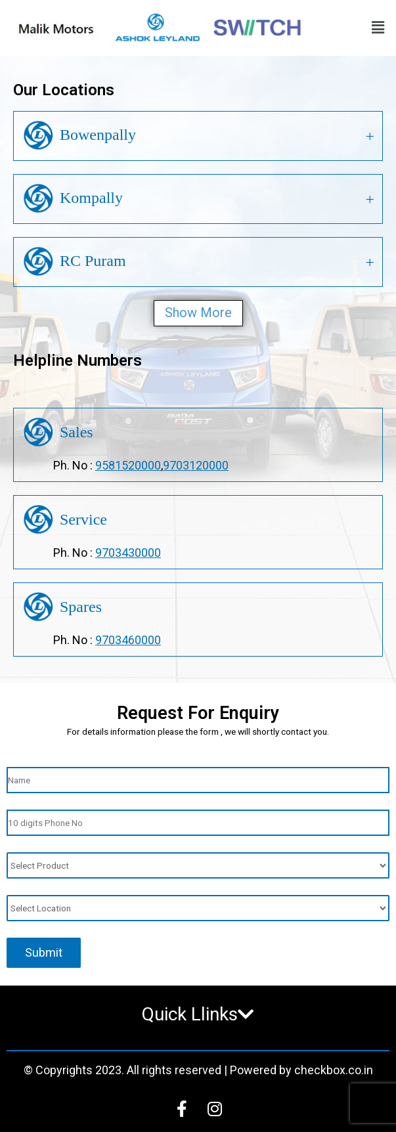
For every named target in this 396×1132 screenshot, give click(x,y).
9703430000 (128, 552)
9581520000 (128, 465)
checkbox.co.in (333, 1070)
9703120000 (196, 465)
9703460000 (128, 640)
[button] (378, 28)
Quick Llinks (198, 1014)
